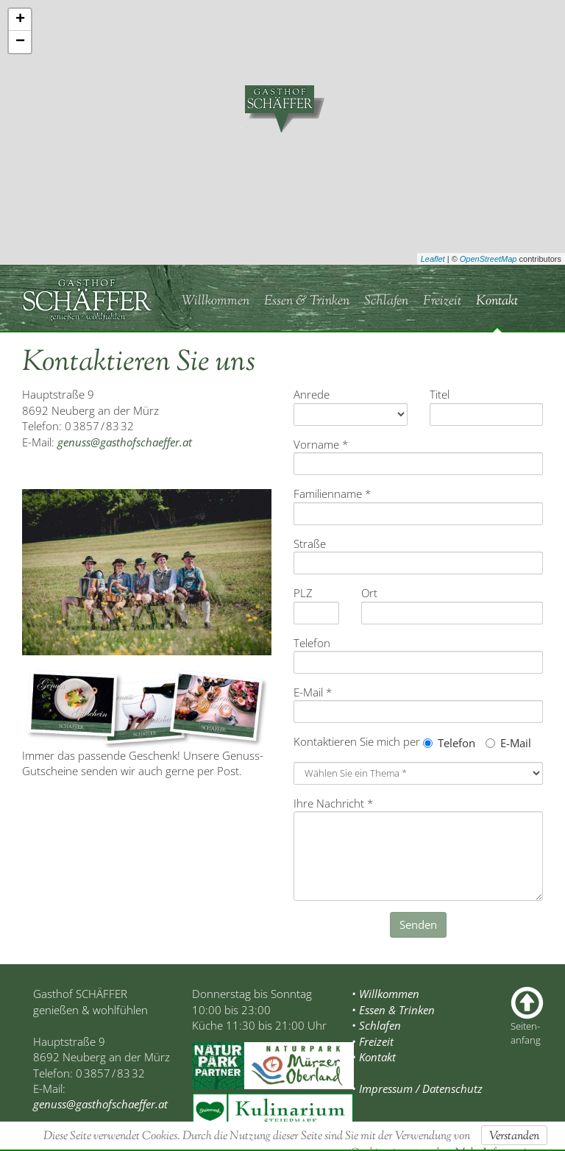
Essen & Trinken (306, 301)
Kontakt (497, 301)
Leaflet (433, 258)
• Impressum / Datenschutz (417, 1088)
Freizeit (442, 301)
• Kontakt (374, 1057)
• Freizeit (373, 1041)
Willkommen (215, 301)
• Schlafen (376, 1025)
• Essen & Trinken (393, 1009)
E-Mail (508, 742)
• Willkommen (385, 993)
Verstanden (514, 1136)
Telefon (449, 742)
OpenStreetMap (488, 258)
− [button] (20, 42)
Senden (418, 924)
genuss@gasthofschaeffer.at (124, 442)
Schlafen (386, 301)
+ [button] (20, 20)
